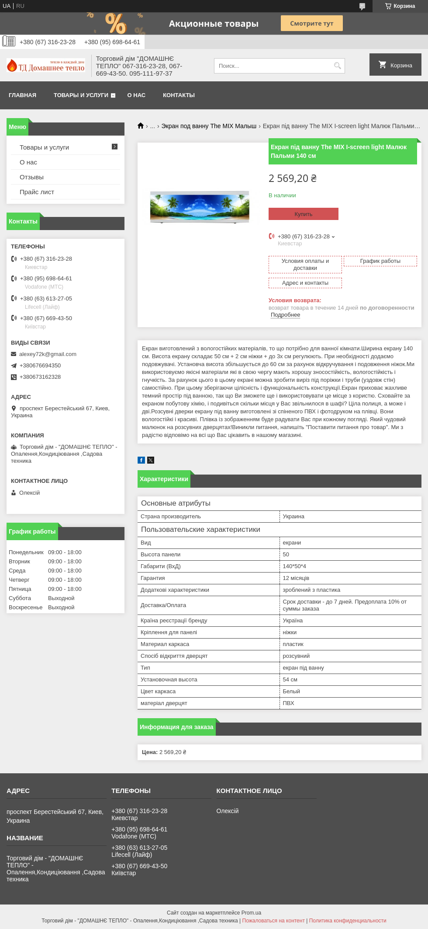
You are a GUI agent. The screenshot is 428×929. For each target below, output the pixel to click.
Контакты (179, 95)
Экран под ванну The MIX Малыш (209, 125)
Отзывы (32, 177)
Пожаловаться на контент (273, 921)
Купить (303, 214)
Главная (22, 95)
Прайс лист (37, 192)
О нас (137, 95)
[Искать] (337, 65)
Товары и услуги (81, 95)
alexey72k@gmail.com (47, 354)
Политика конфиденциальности (348, 921)
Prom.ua (251, 913)
